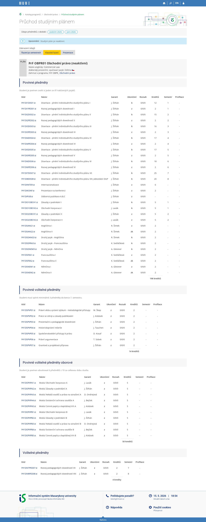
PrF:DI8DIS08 (27, 179)
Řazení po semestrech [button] (31, 53)
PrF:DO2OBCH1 (28, 214)
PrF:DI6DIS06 (27, 161)
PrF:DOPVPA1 (27, 382)
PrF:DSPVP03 (27, 322)
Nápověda (116, 507)
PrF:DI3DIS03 (27, 126)
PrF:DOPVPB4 (27, 429)
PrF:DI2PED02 (27, 120)
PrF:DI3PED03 (27, 132)
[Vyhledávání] (170, 3)
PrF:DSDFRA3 (27, 243)
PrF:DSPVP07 (27, 345)
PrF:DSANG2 (27, 231)
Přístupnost (157, 511)
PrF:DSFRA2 (26, 260)
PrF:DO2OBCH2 (28, 219)
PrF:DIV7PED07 (28, 467)
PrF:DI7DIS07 (27, 173)
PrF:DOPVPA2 (27, 388)
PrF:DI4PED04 (27, 143)
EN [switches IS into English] (177, 3)
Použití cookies (162, 507)
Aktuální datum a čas (161, 499)
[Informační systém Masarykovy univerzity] (24, 3)
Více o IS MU (33, 499)
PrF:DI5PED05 (27, 155)
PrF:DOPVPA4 (27, 400)
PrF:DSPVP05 (27, 333)
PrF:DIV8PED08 (28, 473)
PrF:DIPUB (26, 196)
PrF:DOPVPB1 (27, 412)
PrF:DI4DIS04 (27, 138)
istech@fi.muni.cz (117, 499)
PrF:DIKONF (26, 190)
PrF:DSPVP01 (27, 310)
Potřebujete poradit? (122, 495)
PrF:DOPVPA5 (27, 406)
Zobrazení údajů (27, 48)
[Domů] (164, 3)
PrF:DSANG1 (27, 225)
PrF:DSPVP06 (27, 339)
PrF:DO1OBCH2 (28, 208)
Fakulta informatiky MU (55, 499)
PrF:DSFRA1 (26, 255)
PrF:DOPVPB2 (27, 418)
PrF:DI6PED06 (27, 167)
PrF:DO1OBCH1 (28, 202)
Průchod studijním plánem (72, 14)
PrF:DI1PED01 (27, 108)
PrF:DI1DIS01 (27, 102)
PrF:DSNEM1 (27, 266)
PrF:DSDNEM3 (28, 249)
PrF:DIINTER (27, 184)
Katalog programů (33, 14)
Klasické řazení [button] (52, 53)
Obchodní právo (51, 14)
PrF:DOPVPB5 (27, 435)
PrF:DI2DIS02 (27, 114)
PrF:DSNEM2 (27, 272)
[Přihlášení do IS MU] (183, 3)
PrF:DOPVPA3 (27, 394)
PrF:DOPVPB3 (27, 423)
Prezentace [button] (68, 53)
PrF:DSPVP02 (27, 316)
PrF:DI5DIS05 (27, 149)
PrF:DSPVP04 (27, 327)
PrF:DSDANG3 (27, 237)
